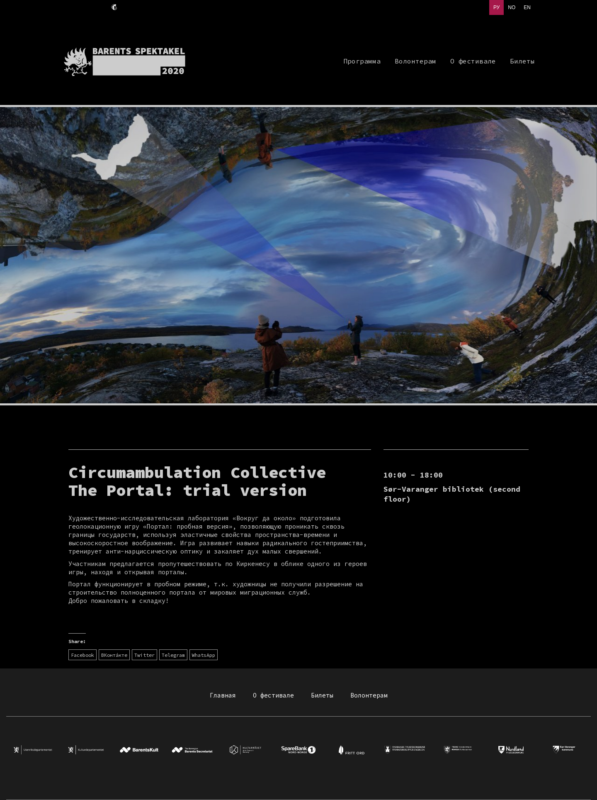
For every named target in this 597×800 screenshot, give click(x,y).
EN (527, 7)
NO (511, 7)
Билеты (322, 695)
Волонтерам (369, 695)
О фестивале (273, 695)
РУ (496, 7)
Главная (223, 695)
